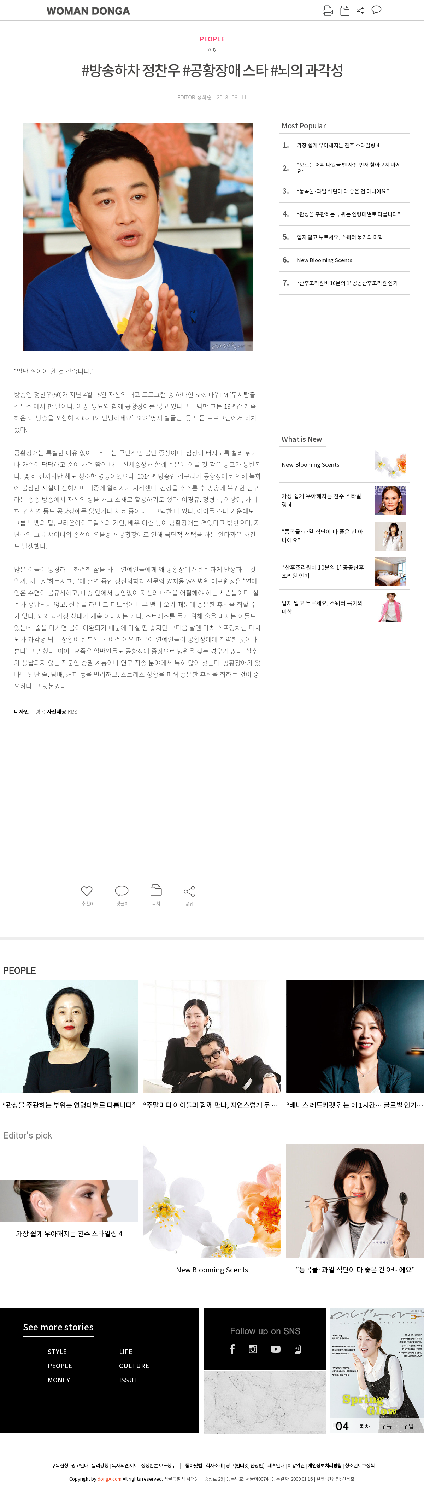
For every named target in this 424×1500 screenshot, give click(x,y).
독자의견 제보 (125, 1466)
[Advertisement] (120, 773)
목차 (364, 1426)
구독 (386, 1426)
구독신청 (59, 1466)
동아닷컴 (193, 1466)
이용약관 (296, 1466)
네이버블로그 (298, 1349)
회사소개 (214, 1466)
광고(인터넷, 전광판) (245, 1466)
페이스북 (232, 1349)
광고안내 (79, 1466)
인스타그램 (253, 1349)
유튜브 (276, 1349)
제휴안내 (275, 1466)
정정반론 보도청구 (158, 1466)
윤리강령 (100, 1466)
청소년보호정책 (360, 1466)
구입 (408, 1426)
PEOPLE (212, 39)
